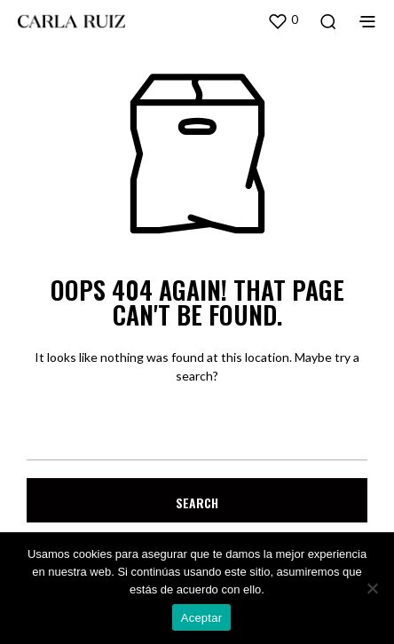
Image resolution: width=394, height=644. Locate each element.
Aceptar (202, 617)
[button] (282, 20)
